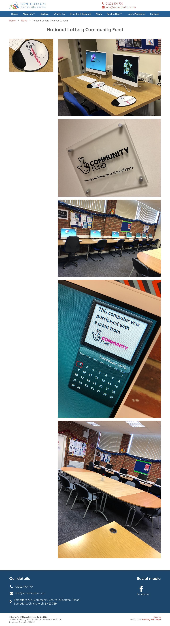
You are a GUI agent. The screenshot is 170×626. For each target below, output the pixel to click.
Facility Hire (114, 14)
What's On (59, 14)
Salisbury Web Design (151, 619)
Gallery (45, 14)
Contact (154, 14)
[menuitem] (29, 14)
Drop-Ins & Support (80, 14)
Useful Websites (136, 14)
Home (14, 14)
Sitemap (157, 617)
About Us (29, 14)
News (99, 14)
